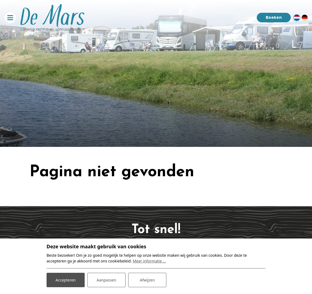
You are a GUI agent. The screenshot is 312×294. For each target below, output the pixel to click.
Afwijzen (147, 280)
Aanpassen (106, 280)
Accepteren (66, 280)
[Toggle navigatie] (10, 17)
